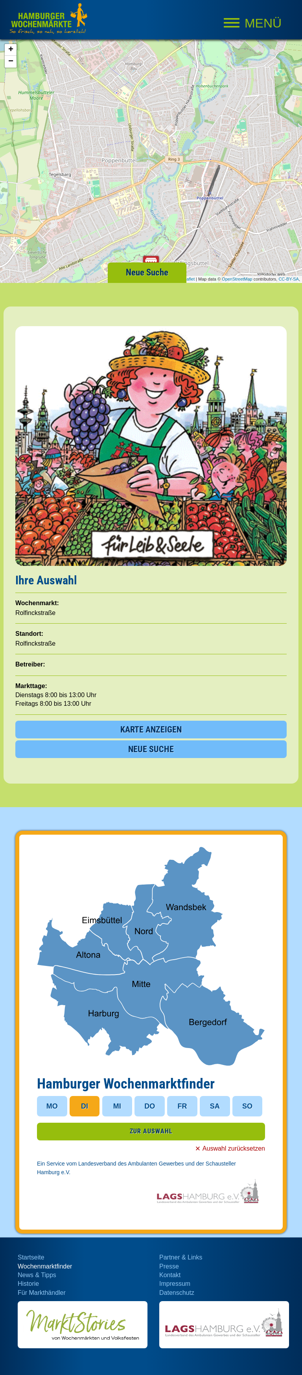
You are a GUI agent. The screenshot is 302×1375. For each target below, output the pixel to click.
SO (247, 1106)
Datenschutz (176, 1292)
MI (117, 1106)
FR (182, 1106)
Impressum (174, 1283)
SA (215, 1106)
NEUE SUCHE (151, 749)
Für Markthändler (42, 1292)
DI (84, 1106)
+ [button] (10, 50)
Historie (28, 1283)
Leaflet (188, 279)
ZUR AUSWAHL (151, 1131)
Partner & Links (180, 1257)
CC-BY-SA (288, 279)
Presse (169, 1266)
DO (149, 1106)
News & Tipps (37, 1275)
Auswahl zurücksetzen (234, 1148)
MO (52, 1106)
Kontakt (169, 1275)
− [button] (10, 62)
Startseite (31, 1257)
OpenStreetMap (237, 279)
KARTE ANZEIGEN (151, 729)
